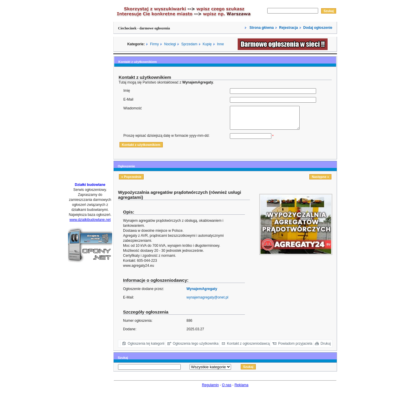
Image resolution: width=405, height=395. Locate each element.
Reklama (241, 389)
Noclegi (170, 44)
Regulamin (210, 389)
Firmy (154, 44)
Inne (220, 44)
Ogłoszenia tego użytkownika (195, 348)
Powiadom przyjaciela (295, 348)
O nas (226, 389)
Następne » (320, 181)
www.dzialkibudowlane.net (90, 220)
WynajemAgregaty (201, 293)
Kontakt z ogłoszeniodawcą (248, 348)
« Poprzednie (131, 181)
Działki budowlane (90, 185)
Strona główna (261, 28)
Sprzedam (189, 44)
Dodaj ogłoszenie (317, 28)
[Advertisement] (90, 89)
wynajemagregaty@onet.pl (207, 302)
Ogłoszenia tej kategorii (146, 348)
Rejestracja (288, 28)
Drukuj (326, 348)
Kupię (207, 44)
